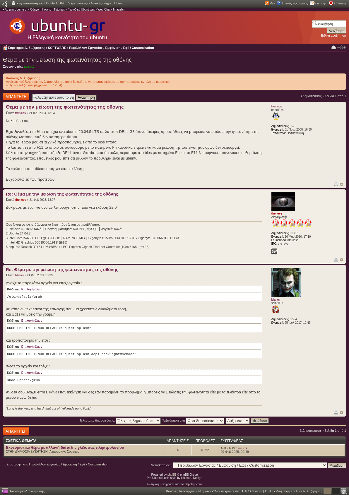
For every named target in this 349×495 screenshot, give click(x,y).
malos (242, 448)
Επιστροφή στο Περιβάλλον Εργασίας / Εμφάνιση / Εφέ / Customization (57, 464)
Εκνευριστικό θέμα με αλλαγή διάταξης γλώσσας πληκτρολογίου (65, 447)
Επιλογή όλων (31, 289)
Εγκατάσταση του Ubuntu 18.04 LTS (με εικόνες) (53, 3)
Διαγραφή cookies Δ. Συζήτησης (299, 491)
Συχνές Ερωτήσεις (295, 3)
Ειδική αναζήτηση (333, 35)
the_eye (20, 199)
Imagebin (119, 9)
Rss (272, 3)
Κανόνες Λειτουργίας (180, 491)
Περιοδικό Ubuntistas (81, 9)
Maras (19, 275)
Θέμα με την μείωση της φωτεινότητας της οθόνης (67, 59)
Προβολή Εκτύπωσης (333, 47)
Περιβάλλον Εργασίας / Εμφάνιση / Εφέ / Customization (111, 47)
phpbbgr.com (193, 484)
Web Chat (103, 9)
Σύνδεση (340, 3)
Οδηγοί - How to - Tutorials (47, 9)
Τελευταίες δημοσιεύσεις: (120, 420)
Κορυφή (341, 184)
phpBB (171, 474)
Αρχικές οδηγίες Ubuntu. (107, 3)
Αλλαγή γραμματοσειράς (341, 47)
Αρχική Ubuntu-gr (16, 9)
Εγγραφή (320, 3)
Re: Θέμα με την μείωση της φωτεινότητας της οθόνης (62, 193)
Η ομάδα (205, 491)
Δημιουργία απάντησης (16, 96)
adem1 (29, 66)
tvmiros (20, 113)
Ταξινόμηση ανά (193, 420)
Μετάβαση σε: (161, 465)
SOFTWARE (57, 47)
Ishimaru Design (191, 477)
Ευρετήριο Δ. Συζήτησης (26, 47)
